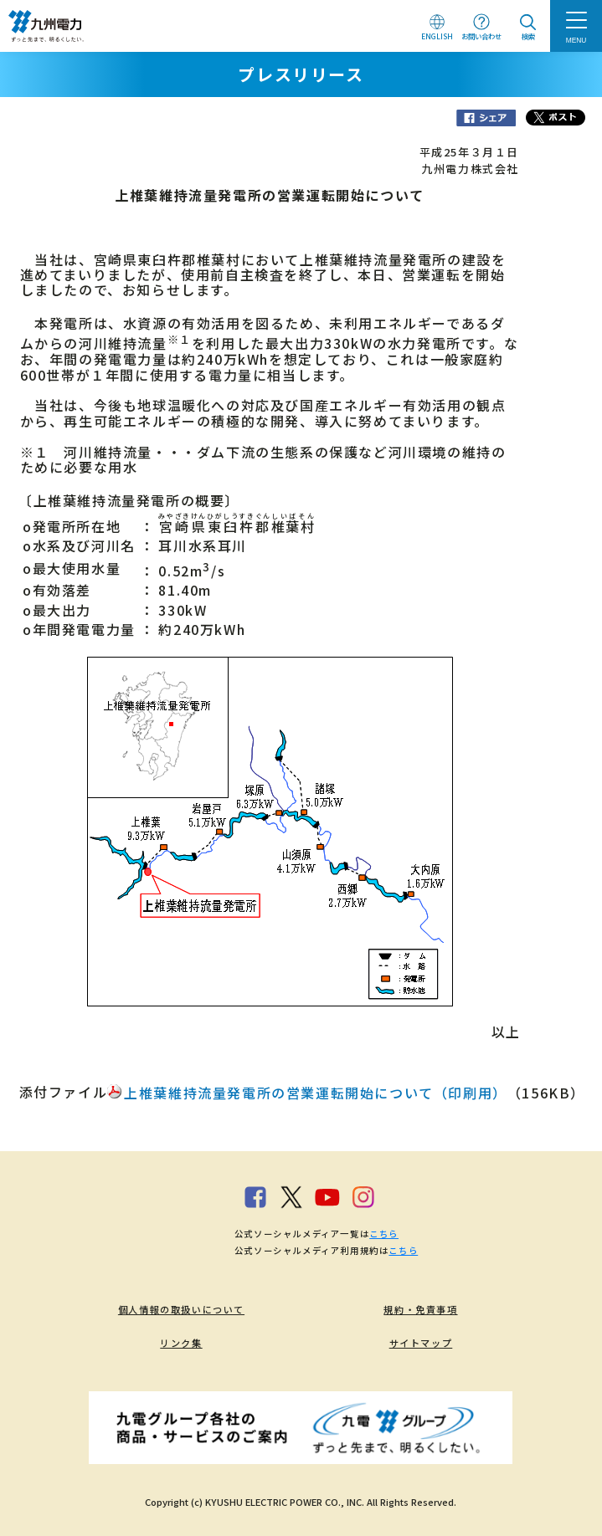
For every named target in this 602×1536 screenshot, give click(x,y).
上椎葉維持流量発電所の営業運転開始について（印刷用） (315, 1093)
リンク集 (181, 1342)
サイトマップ (421, 1342)
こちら (384, 1233)
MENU (576, 40)
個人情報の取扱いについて (181, 1309)
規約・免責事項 (420, 1309)
